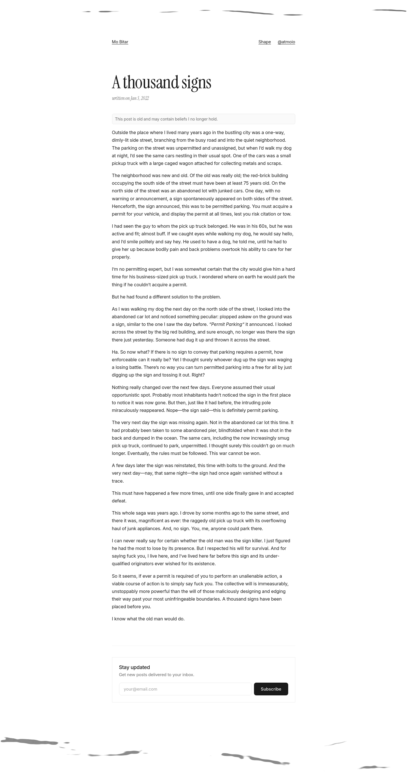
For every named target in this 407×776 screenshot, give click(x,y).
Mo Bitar (120, 41)
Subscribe (271, 689)
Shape (265, 41)
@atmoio (286, 41)
